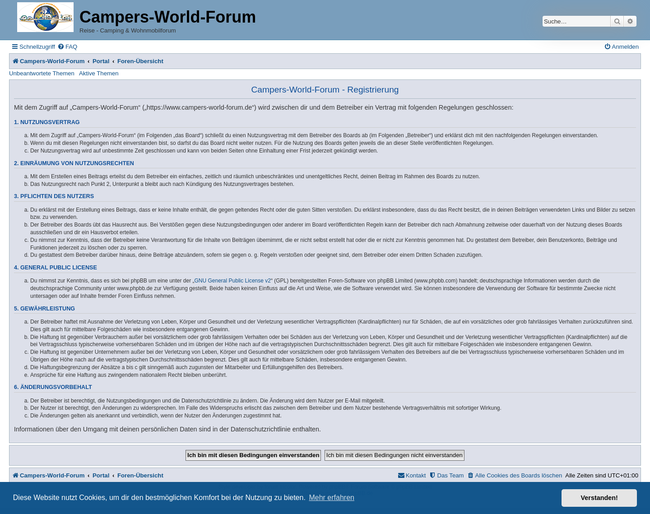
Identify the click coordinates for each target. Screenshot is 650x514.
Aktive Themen (99, 73)
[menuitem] (67, 46)
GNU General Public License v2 (233, 281)
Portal (101, 61)
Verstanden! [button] (599, 497)
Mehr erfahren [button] (331, 497)
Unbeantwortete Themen (41, 73)
